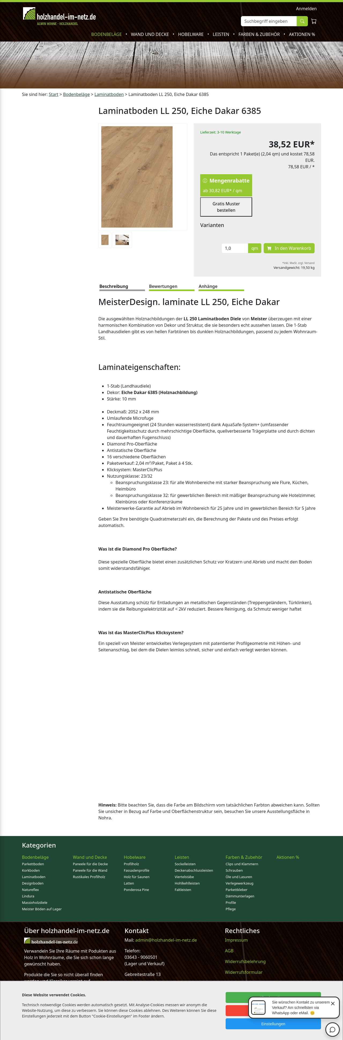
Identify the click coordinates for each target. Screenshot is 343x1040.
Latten (129, 883)
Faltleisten (183, 889)
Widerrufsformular (244, 972)
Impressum (236, 940)
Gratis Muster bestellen (226, 207)
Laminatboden (33, 876)
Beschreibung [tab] (113, 286)
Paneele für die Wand (90, 870)
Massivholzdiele (34, 902)
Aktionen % (302, 34)
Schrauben (234, 870)
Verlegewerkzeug (239, 883)
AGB (229, 951)
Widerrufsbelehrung (245, 961)
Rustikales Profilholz (89, 876)
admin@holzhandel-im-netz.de (166, 940)
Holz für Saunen (137, 876)
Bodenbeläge (107, 34)
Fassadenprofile (136, 870)
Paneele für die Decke (90, 863)
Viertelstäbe (184, 876)
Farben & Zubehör (259, 34)
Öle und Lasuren (239, 876)
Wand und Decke (150, 34)
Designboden (32, 883)
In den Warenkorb (289, 248)
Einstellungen (273, 1023)
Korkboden (31, 870)
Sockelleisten (185, 863)
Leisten (221, 34)
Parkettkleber (236, 889)
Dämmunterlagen (240, 896)
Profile (231, 902)
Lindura (28, 896)
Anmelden (306, 9)
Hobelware (191, 34)
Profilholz (131, 863)
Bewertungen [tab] (163, 286)
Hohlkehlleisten (187, 883)
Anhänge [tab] (208, 286)
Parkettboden (33, 863)
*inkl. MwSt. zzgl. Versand (298, 263)
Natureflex (30, 889)
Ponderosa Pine (136, 889)
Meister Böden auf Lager (42, 909)
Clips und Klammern (242, 863)
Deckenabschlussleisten (194, 870)
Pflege (231, 909)
